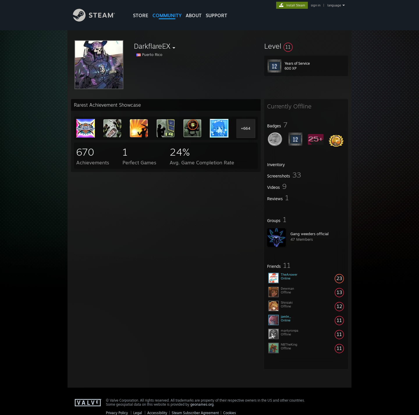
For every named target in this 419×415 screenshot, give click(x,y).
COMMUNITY (167, 15)
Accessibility (157, 413)
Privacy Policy (117, 413)
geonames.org (202, 404)
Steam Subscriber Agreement (195, 413)
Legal (137, 413)
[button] (306, 46)
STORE (140, 15)
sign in (315, 5)
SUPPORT (216, 15)
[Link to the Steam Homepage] (98, 19)
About (194, 15)
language (334, 5)
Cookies (229, 413)
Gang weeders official (309, 233)
